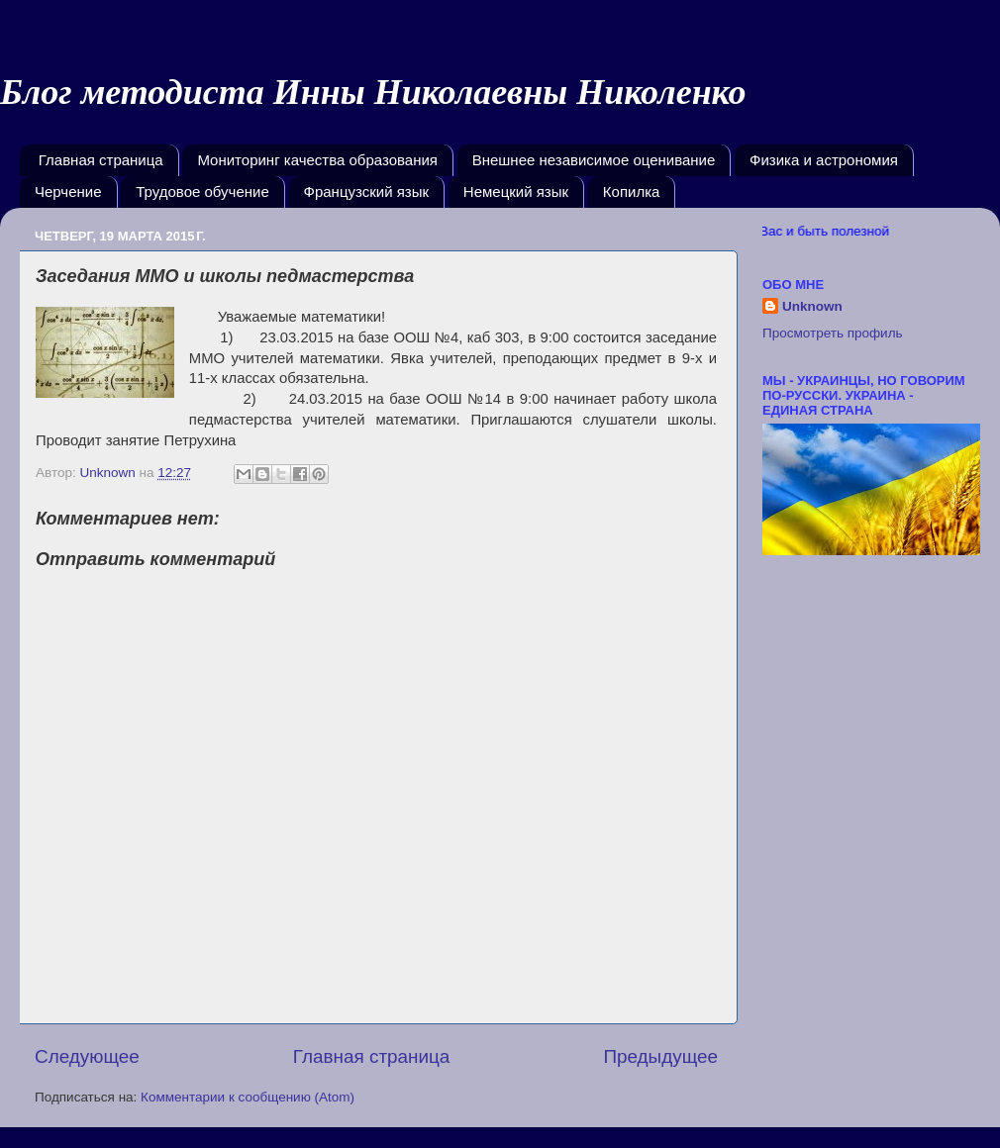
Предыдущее (660, 1056)
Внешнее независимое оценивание (594, 159)
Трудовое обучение (202, 191)
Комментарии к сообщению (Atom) (247, 1097)
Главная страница (101, 159)
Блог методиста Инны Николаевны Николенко (373, 92)
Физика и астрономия (824, 159)
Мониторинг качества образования (317, 159)
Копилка (631, 191)
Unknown (812, 306)
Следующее (87, 1056)
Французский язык (367, 191)
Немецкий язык (515, 191)
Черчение (68, 191)
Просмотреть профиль (832, 333)
